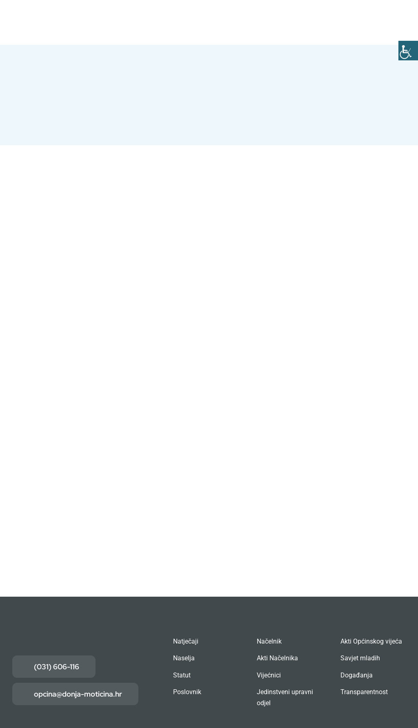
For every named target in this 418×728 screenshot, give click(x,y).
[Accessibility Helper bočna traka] (408, 50)
